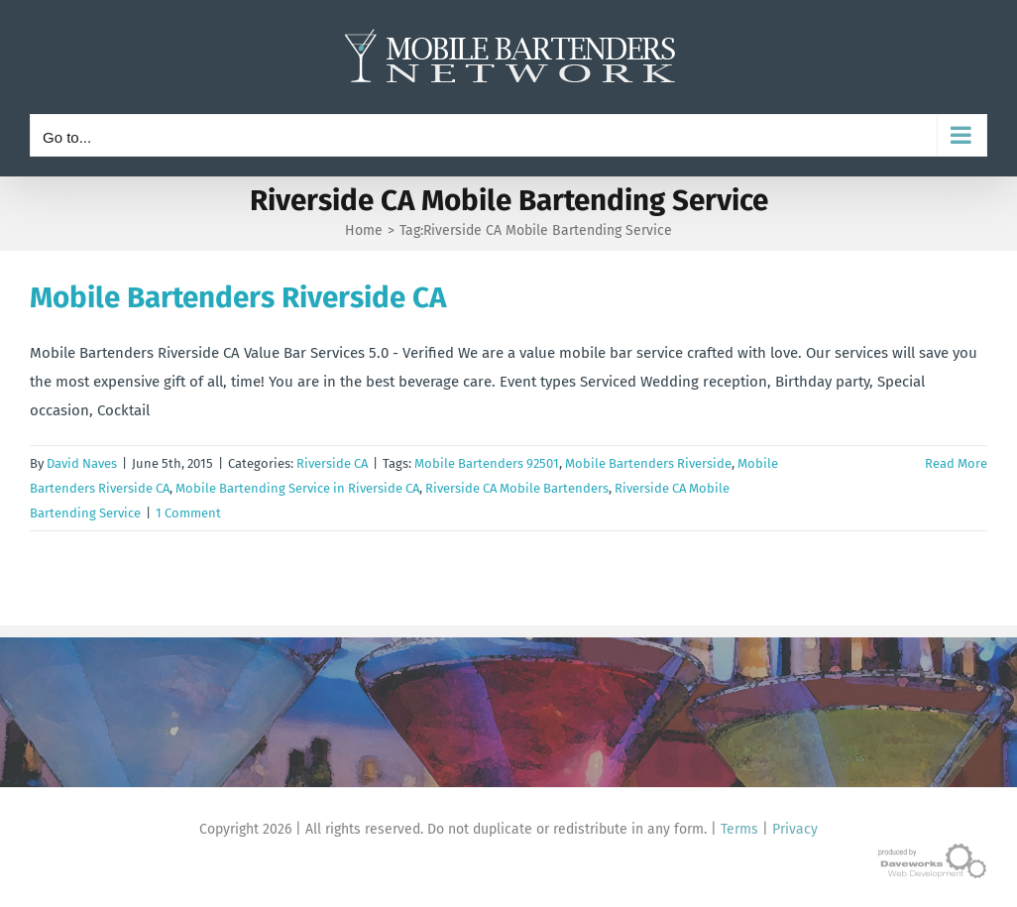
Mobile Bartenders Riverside (648, 463)
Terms (739, 829)
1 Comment (188, 513)
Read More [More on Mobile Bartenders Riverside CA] (956, 463)
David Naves (82, 463)
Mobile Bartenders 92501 (486, 463)
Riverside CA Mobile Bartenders (517, 488)
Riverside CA (332, 463)
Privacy (795, 829)
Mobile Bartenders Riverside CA (238, 297)
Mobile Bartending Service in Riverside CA (297, 488)
